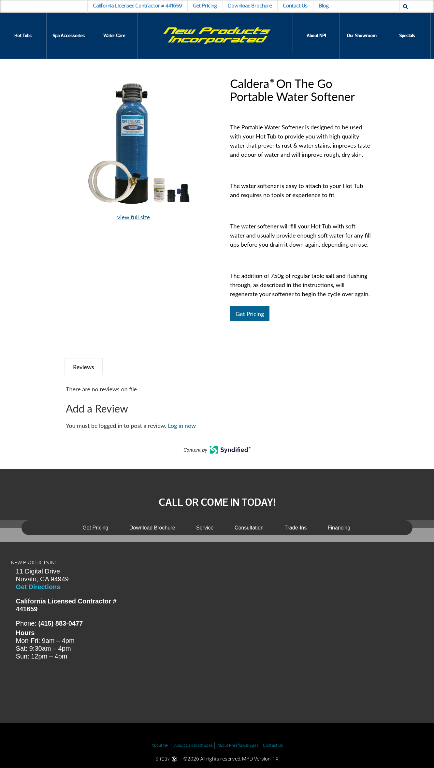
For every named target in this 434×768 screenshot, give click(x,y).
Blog (324, 6)
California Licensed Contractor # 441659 (137, 6)
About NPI (316, 35)
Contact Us (295, 6)
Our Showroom (362, 35)
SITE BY (168, 759)
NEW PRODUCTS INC (34, 562)
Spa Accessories (68, 35)
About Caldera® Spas (193, 745)
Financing (339, 527)
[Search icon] (405, 6)
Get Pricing (205, 6)
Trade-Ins (295, 527)
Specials (407, 35)
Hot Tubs (23, 35)
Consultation (249, 527)
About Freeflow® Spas (237, 745)
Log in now (182, 425)
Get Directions (38, 586)
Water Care (114, 35)
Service (204, 527)
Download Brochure (250, 6)
